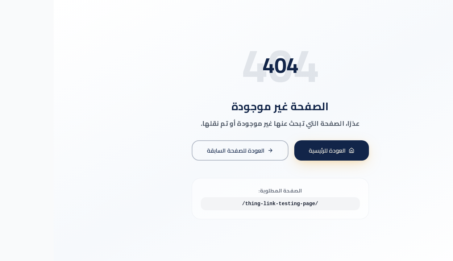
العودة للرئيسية (278, 150)
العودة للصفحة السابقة (186, 150)
